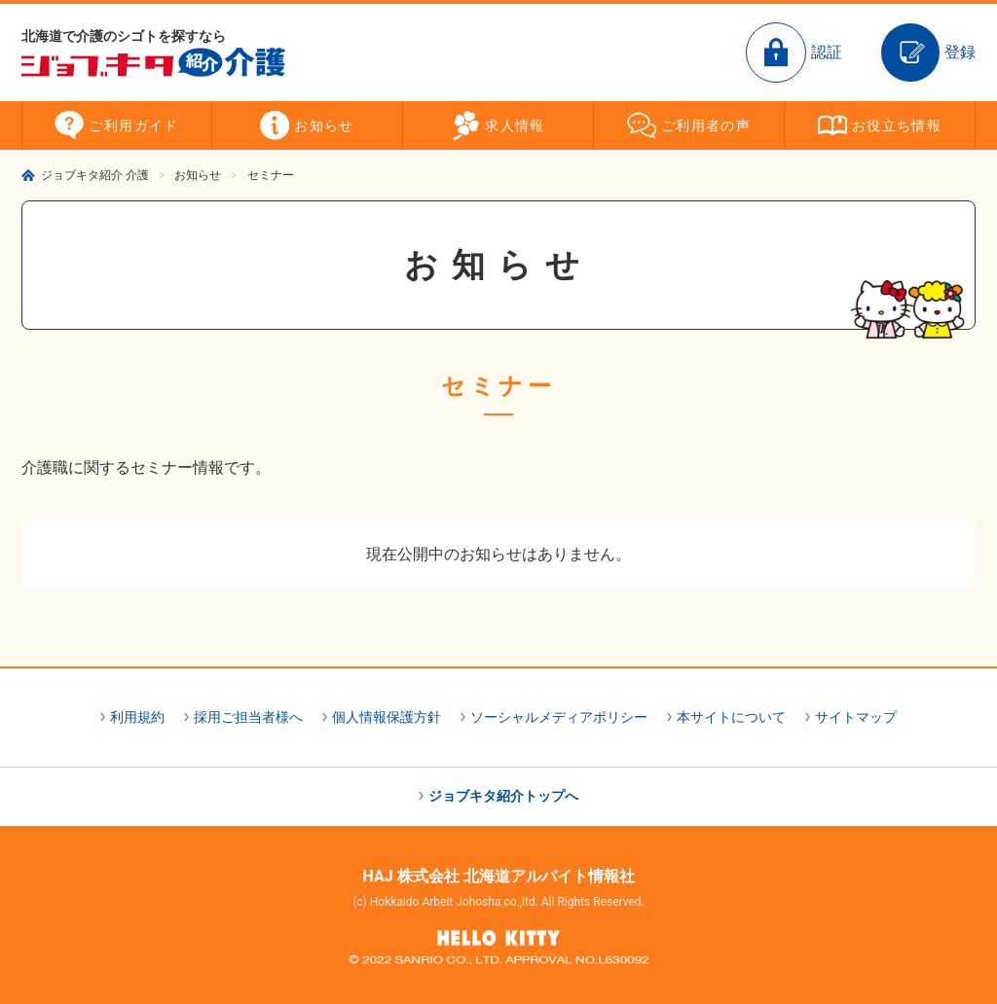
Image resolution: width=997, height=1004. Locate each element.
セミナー (270, 175)
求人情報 (515, 125)
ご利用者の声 (706, 125)
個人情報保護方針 (386, 717)
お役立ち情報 (897, 125)
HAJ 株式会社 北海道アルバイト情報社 (498, 876)
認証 (826, 52)
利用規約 (137, 717)
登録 (960, 52)
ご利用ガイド (133, 125)
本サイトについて (731, 717)
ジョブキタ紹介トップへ (503, 796)
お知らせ (324, 125)
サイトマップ (856, 717)
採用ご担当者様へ (248, 717)
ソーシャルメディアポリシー (558, 717)
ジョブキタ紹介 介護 (95, 175)
